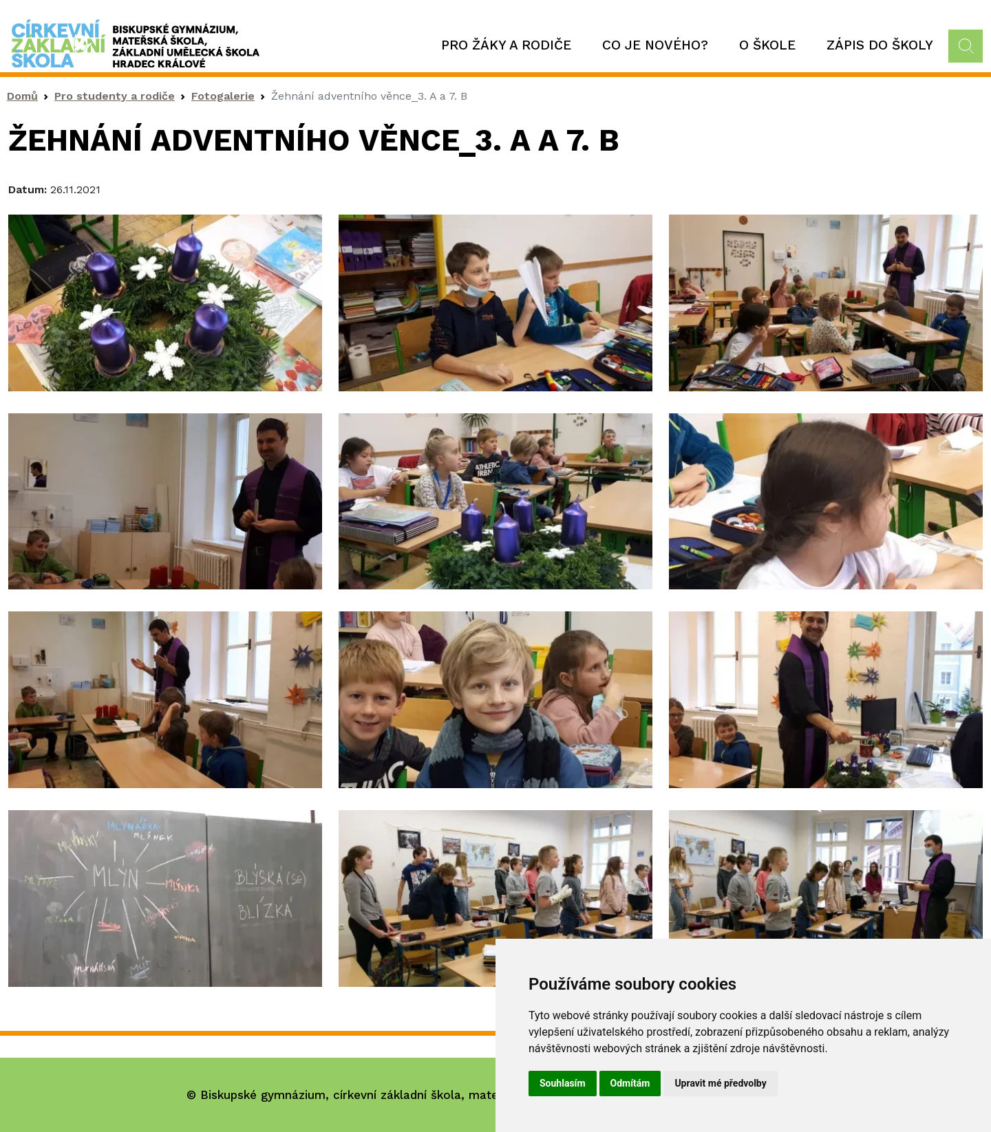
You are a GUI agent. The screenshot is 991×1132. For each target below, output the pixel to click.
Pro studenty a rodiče (114, 95)
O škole (767, 45)
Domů (22, 95)
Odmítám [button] (630, 1083)
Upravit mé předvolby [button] (720, 1083)
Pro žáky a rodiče (506, 45)
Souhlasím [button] (563, 1083)
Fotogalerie (223, 95)
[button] (165, 301)
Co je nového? (655, 45)
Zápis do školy (880, 45)
